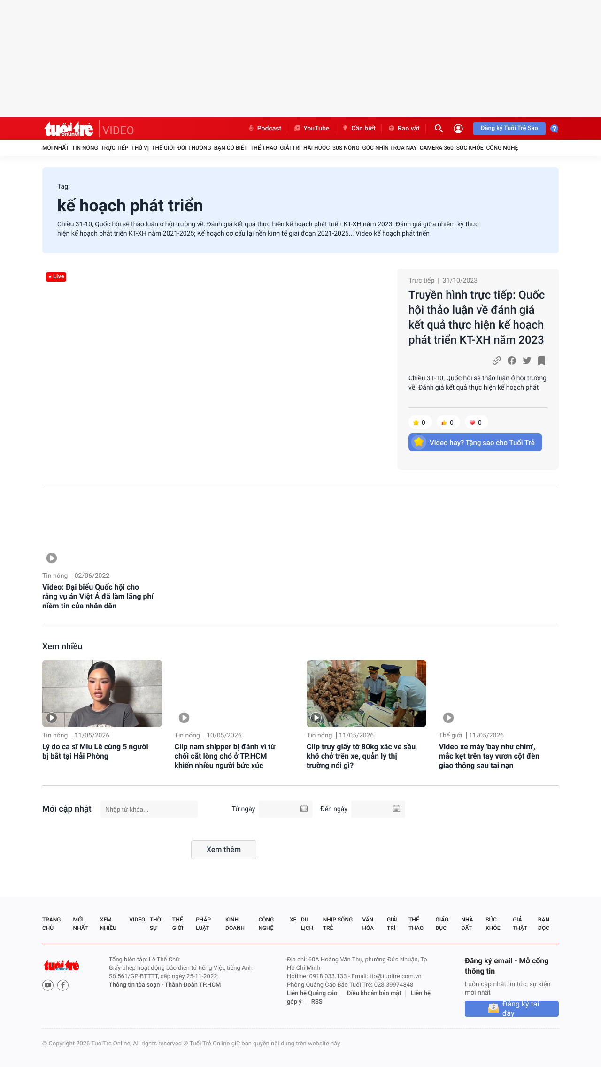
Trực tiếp (115, 148)
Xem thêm (224, 849)
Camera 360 (437, 148)
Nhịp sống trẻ (338, 923)
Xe (293, 919)
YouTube (311, 128)
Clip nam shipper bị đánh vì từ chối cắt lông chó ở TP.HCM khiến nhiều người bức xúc (225, 756)
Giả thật (520, 923)
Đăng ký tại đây (520, 1009)
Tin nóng (85, 148)
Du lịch (307, 923)
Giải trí (290, 148)
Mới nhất (55, 148)
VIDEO (118, 130)
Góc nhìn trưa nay (389, 148)
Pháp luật (203, 923)
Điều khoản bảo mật (374, 993)
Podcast (264, 128)
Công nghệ (502, 148)
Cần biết (358, 128)
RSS (317, 1002)
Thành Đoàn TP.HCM (193, 985)
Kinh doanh (235, 923)
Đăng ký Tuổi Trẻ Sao (509, 128)
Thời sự (156, 923)
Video (137, 919)
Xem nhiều (62, 647)
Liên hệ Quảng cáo (312, 993)
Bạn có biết (230, 148)
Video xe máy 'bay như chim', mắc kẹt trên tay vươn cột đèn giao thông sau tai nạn (489, 756)
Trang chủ (51, 923)
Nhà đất (467, 923)
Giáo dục (442, 923)
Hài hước (316, 148)
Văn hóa (368, 923)
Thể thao (263, 148)
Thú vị (140, 148)
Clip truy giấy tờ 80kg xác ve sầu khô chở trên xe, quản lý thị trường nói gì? (361, 756)
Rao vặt (403, 128)
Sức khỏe (470, 148)
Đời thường (194, 148)
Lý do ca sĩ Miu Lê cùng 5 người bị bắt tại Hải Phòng (95, 751)
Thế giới (163, 148)
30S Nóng (345, 148)
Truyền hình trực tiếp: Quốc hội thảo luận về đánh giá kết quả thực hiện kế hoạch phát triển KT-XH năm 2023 (476, 317)
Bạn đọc (543, 923)
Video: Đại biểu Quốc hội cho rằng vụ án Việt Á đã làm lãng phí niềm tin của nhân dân (98, 596)
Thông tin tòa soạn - (137, 985)
